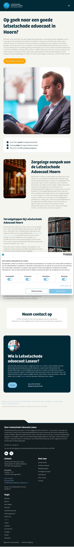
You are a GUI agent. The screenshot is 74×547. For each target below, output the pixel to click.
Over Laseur (42, 478)
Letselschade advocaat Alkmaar (42, 401)
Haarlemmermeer (8, 511)
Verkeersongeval (43, 466)
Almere (6, 502)
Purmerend (8, 529)
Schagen (7, 532)
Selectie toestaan (36, 291)
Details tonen (64, 285)
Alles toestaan (60, 291)
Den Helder (8, 505)
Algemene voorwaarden (11, 543)
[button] (69, 5)
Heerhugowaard (8, 514)
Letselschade (42, 463)
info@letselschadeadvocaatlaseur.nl (16, 483)
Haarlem (7, 508)
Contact (40, 481)
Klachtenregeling (27, 543)
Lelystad (7, 526)
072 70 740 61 (8, 479)
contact (23, 376)
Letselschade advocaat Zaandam (19, 401)
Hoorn (6, 520)
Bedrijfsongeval (43, 469)
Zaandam (7, 538)
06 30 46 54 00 (9, 481)
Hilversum (7, 517)
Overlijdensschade (44, 472)
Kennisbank (42, 475)
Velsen (6, 535)
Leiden (6, 523)
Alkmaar (7, 499)
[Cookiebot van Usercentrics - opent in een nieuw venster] (64, 254)
